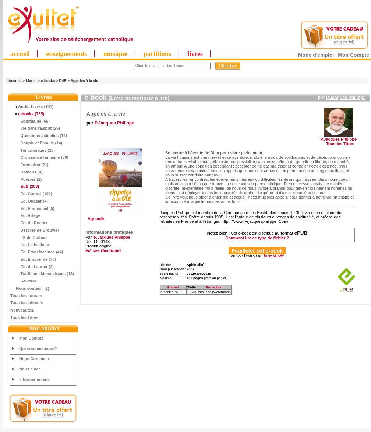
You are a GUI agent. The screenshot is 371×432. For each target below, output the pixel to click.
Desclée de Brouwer (34, 230)
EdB (63, 81)
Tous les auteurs (26, 296)
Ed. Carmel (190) (31, 194)
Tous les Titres (24, 317)
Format (173, 287)
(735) (27, 114)
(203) (24, 186)
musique (115, 53)
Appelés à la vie (84, 81)
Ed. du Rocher (29, 223)
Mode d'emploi (316, 55)
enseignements (66, 53)
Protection (214, 287)
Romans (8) (26, 172)
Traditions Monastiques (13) (42, 273)
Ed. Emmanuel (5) (32, 208)
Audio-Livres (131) (31, 106)
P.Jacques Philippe (346, 97)
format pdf (273, 256)
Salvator (23, 281)
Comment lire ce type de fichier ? (257, 238)
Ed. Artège (25, 215)
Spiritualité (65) (30, 121)
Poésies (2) (26, 179)
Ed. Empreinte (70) (33, 259)
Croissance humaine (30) (39, 157)
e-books (48, 81)
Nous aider (29, 369)
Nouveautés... (23, 310)
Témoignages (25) (32, 150)
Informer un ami (34, 379)
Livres (31, 81)
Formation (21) (29, 164)
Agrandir (119, 217)
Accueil (15, 81)
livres (195, 53)
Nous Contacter (34, 359)
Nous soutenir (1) (29, 288)
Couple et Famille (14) (36, 143)
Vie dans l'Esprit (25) (35, 128)
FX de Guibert (28, 237)
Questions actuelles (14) (38, 135)
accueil (20, 53)
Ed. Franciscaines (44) (36, 252)
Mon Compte (353, 55)
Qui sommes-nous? (38, 348)
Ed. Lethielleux (29, 244)
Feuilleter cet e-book (257, 251)
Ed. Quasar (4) (29, 201)
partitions (157, 53)
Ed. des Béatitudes (103, 250)
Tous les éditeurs (26, 303)
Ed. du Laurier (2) (32, 266)
